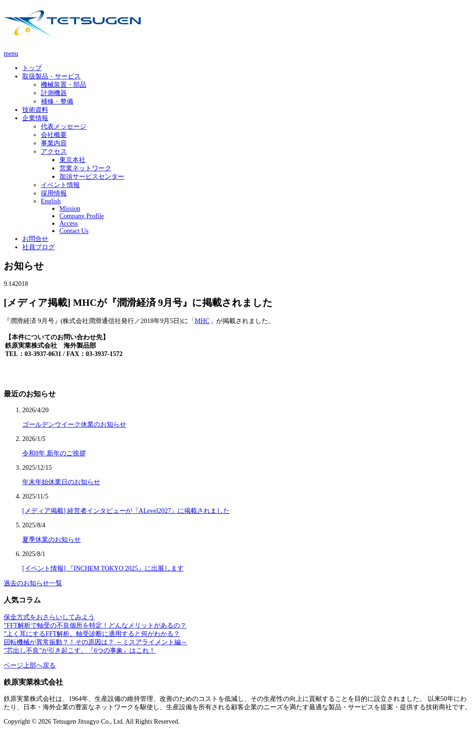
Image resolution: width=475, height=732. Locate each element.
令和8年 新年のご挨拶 (54, 453)
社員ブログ (38, 247)
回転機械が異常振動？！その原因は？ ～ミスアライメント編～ (95, 642)
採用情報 (54, 193)
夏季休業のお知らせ (51, 539)
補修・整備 (57, 101)
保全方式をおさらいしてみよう (49, 617)
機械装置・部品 (63, 84)
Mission (69, 208)
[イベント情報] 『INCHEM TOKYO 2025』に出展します (103, 568)
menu (11, 53)
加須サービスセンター (91, 176)
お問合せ (35, 238)
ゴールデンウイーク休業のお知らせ (74, 424)
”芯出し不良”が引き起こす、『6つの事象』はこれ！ (79, 650)
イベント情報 (60, 184)
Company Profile (81, 216)
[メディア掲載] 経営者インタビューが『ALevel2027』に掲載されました (126, 510)
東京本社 (72, 159)
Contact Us (74, 230)
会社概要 (54, 134)
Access (68, 223)
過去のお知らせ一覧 (33, 583)
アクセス (54, 151)
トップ (32, 68)
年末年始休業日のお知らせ (61, 482)
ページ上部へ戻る (30, 665)
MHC (202, 320)
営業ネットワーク (85, 168)
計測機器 (54, 93)
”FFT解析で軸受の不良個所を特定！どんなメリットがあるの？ (95, 625)
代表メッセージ (63, 126)
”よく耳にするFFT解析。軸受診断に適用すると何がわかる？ (92, 633)
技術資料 (35, 109)
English (51, 201)
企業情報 (35, 118)
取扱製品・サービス (51, 76)
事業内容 (54, 143)
